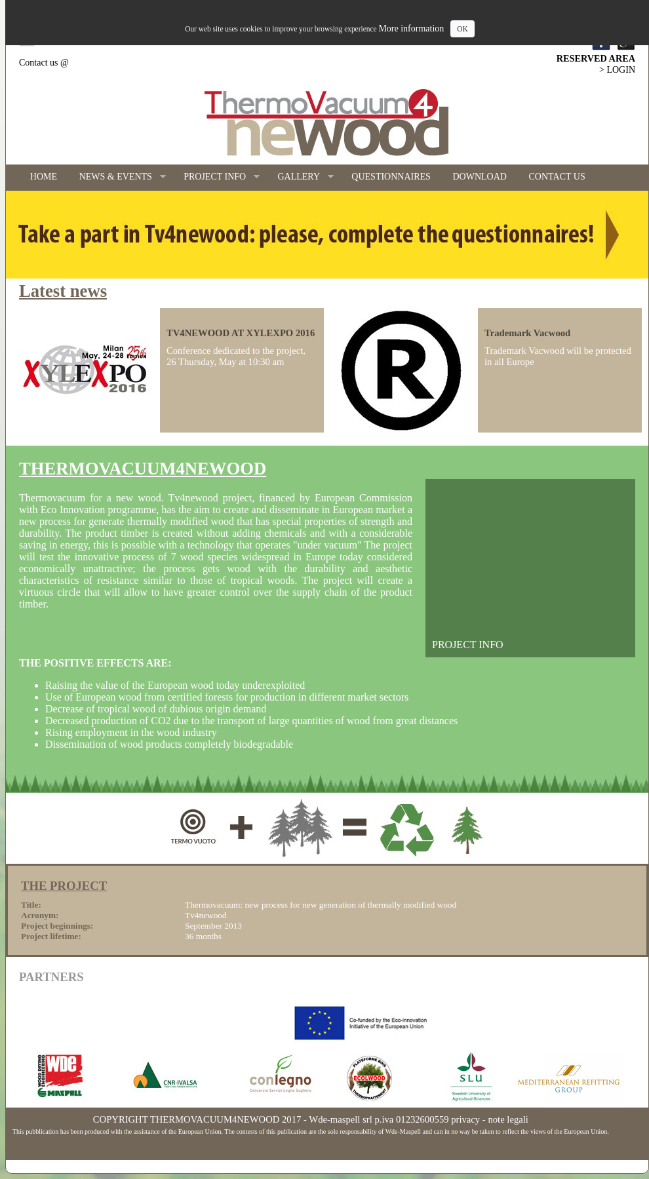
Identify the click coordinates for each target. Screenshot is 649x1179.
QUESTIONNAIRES (391, 177)
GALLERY (300, 177)
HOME (43, 177)
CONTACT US (557, 177)
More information (411, 28)
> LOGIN (617, 70)
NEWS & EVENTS (117, 177)
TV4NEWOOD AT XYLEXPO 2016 (241, 333)
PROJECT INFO (216, 177)
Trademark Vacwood (527, 333)
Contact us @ (44, 63)
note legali (508, 1119)
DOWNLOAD (480, 177)
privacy (465, 1119)
